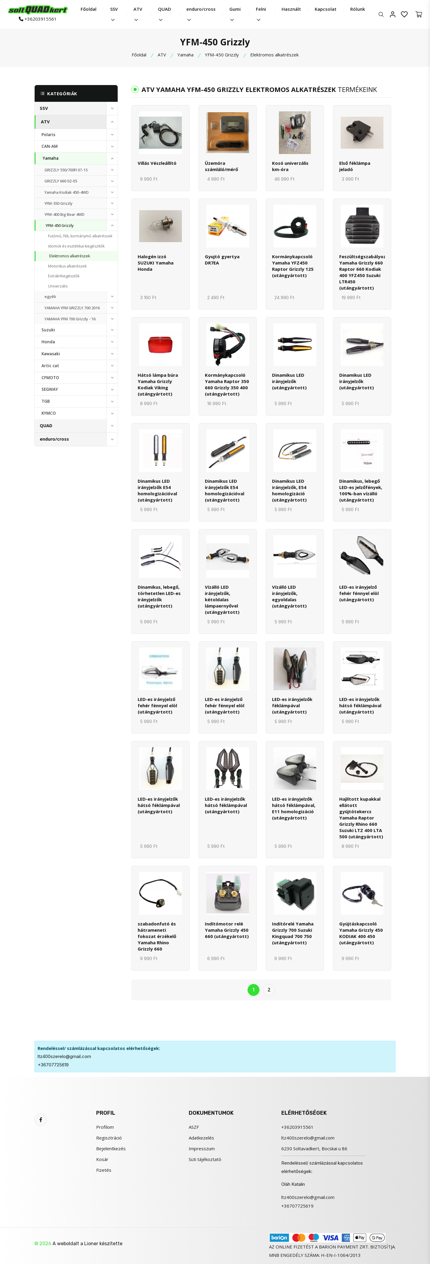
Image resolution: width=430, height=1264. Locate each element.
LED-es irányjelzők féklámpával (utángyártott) (292, 705)
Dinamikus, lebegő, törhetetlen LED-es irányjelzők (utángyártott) (159, 596)
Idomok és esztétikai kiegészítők (76, 246)
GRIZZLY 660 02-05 (60, 181)
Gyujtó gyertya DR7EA (222, 259)
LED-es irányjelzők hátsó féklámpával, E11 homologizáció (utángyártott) (293, 808)
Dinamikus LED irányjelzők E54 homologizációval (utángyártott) (157, 490)
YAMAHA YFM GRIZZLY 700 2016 (72, 307)
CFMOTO (50, 377)
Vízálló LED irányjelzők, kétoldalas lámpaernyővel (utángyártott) (222, 599)
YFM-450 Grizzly (222, 55)
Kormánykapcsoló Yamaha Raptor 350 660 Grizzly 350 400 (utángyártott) (227, 384)
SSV (114, 13)
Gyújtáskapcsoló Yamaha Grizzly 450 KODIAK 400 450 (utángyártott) (361, 933)
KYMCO (49, 413)
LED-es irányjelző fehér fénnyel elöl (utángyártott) (359, 593)
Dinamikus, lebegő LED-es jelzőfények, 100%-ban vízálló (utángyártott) (360, 490)
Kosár (102, 1159)
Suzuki (48, 330)
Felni (261, 13)
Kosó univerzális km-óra (290, 166)
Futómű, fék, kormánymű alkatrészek (80, 236)
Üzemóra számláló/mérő (221, 166)
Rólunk (357, 9)
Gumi (235, 13)
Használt (291, 9)
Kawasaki (51, 353)
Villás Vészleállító (157, 163)
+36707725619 (53, 1065)
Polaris (48, 134)
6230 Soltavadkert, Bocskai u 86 (314, 1148)
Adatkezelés (201, 1138)
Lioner (91, 1243)
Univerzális (57, 286)
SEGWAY (50, 389)
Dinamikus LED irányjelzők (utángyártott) (289, 381)
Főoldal (88, 9)
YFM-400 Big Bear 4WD (64, 214)
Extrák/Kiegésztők (63, 276)
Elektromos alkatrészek (69, 256)
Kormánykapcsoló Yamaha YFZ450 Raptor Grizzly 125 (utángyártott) (293, 265)
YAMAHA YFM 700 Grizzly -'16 (70, 319)
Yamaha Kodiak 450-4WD (66, 192)
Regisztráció (109, 1138)
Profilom (105, 1127)
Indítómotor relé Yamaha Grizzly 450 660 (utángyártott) (227, 930)
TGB (46, 401)
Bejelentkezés (111, 1148)
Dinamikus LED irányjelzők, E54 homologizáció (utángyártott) (289, 490)
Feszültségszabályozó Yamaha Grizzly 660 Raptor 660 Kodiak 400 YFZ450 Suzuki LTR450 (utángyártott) (364, 272)
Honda (48, 342)
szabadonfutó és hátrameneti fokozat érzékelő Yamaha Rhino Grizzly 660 (157, 936)
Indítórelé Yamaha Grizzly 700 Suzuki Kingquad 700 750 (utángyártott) (293, 933)
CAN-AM (50, 146)
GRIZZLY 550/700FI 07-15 (65, 170)
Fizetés (103, 1170)
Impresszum (202, 1148)
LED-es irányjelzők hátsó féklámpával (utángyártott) (360, 705)
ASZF (194, 1127)
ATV (137, 13)
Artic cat (50, 365)
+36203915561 (38, 19)
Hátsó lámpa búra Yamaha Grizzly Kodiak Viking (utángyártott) (158, 384)
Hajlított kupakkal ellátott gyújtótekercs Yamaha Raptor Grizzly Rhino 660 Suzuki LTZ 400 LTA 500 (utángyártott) (361, 817)
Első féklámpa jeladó (354, 166)
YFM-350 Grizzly (58, 203)
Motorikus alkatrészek (67, 266)
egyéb (50, 296)
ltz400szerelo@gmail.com (64, 1056)
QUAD (164, 13)
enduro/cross (201, 13)
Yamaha (185, 55)
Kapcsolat (326, 9)
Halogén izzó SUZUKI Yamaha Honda (155, 262)
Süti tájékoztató (205, 1159)
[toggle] (112, 108)
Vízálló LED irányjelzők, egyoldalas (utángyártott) (289, 596)
